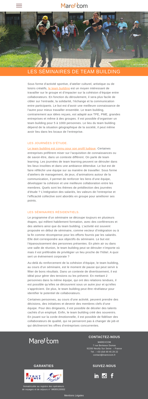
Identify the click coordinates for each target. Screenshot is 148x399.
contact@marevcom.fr (104, 355)
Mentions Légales (74, 395)
